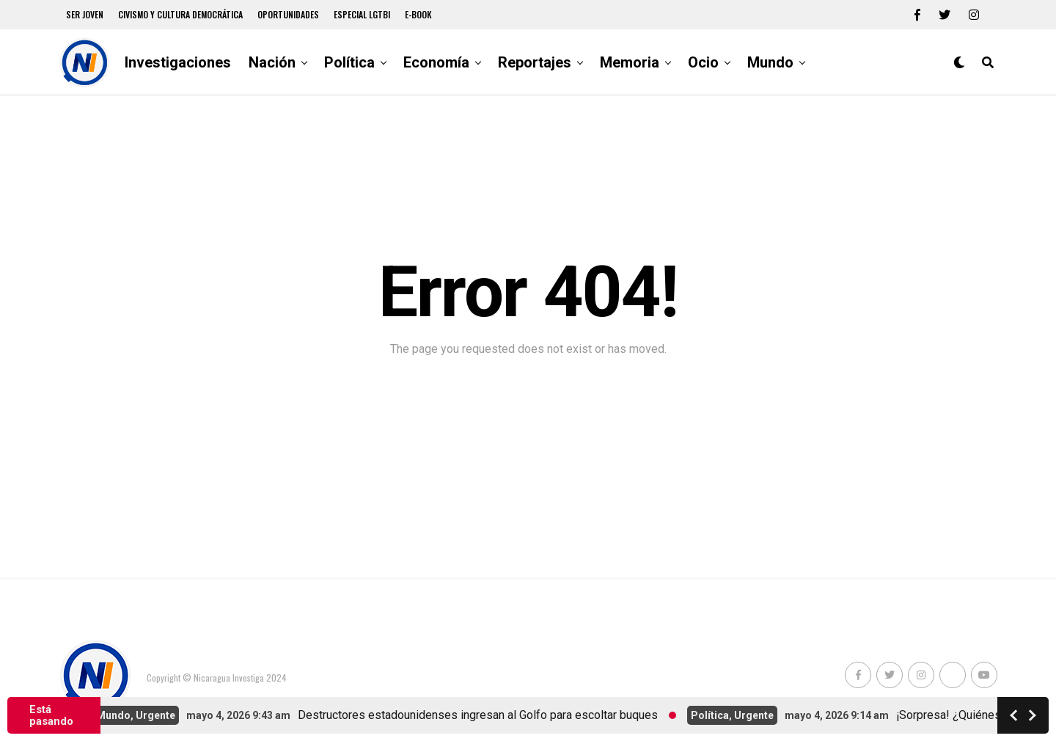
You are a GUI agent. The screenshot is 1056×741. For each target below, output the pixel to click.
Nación (272, 62)
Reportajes (534, 62)
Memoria (629, 62)
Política (349, 62)
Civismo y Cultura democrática (180, 14)
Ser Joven (84, 14)
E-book (418, 14)
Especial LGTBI (362, 14)
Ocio (703, 62)
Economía (436, 62)
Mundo (770, 62)
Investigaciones (178, 62)
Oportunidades (288, 14)
